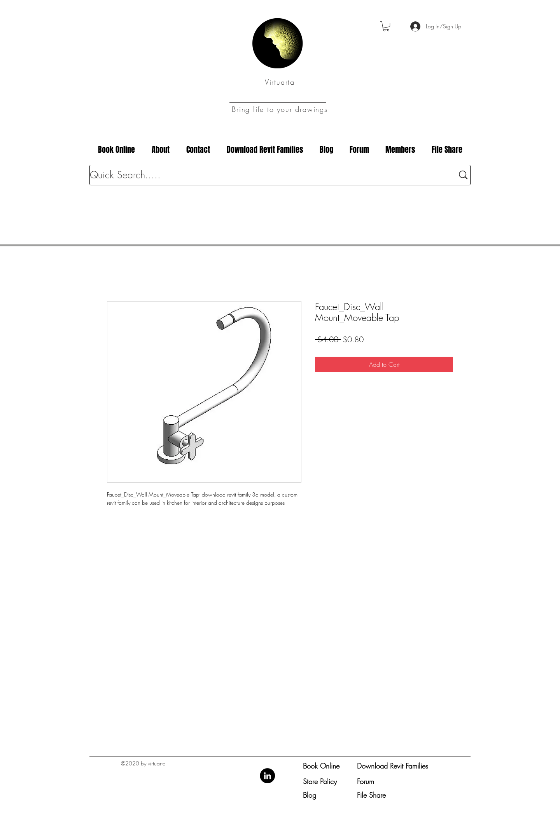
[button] (386, 26)
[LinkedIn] (267, 775)
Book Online (321, 765)
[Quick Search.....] (266, 175)
